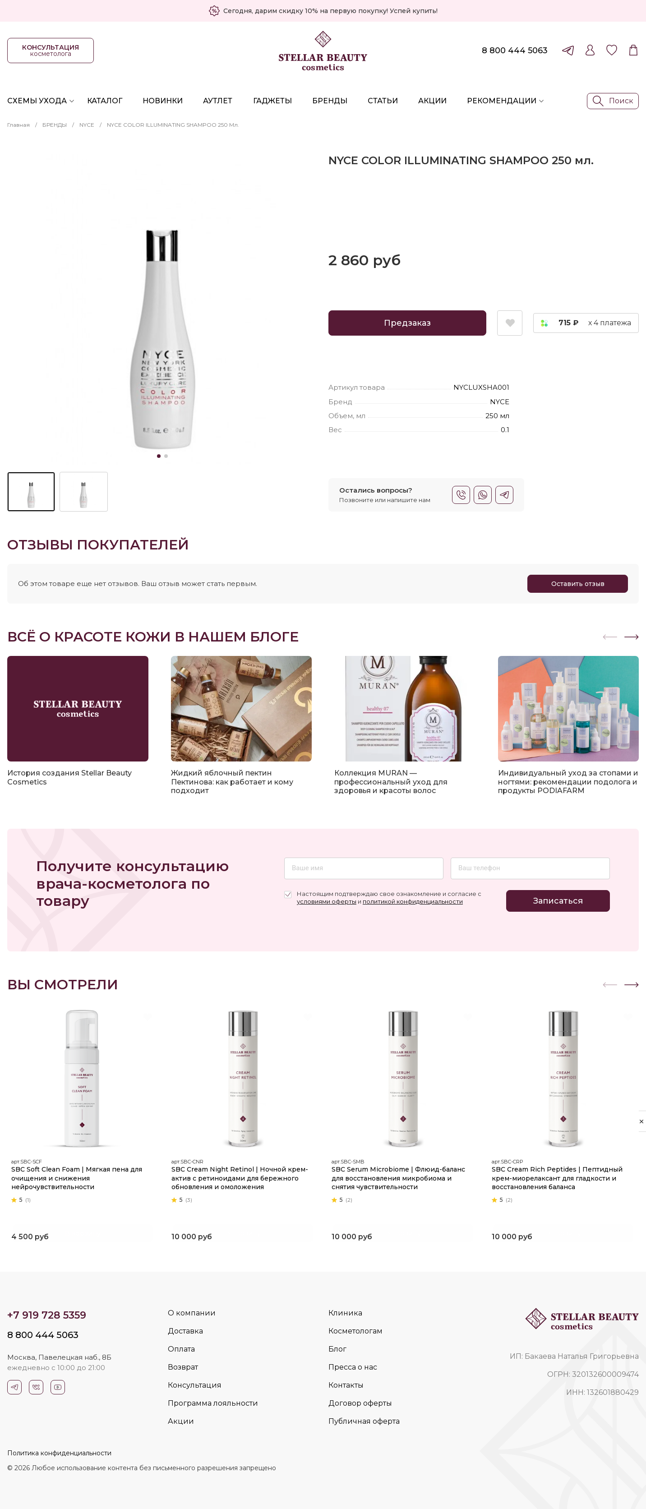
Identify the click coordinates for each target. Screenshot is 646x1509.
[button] (631, 637)
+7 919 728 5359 (46, 1315)
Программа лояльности (213, 1403)
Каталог (104, 101)
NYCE (86, 124)
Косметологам (355, 1331)
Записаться (558, 901)
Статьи (383, 101)
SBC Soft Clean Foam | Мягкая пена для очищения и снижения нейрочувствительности (79, 1175)
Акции (432, 101)
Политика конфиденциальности (59, 1453)
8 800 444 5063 (515, 50)
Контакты (346, 1385)
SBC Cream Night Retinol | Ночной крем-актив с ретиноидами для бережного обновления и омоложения (243, 1175)
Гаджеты (272, 101)
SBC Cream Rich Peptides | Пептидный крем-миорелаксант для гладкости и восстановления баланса (560, 1175)
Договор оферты (360, 1403)
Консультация (194, 1385)
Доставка (185, 1331)
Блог (337, 1349)
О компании (192, 1313)
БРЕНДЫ (54, 124)
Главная (18, 124)
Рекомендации (501, 101)
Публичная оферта (364, 1421)
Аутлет (217, 101)
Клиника (345, 1313)
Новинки (163, 101)
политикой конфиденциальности (413, 901)
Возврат (183, 1367)
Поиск (613, 101)
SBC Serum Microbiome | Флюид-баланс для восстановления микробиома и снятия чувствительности (401, 1175)
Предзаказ (407, 323)
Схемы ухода (37, 101)
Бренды (329, 101)
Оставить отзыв (577, 584)
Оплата (181, 1349)
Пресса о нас (352, 1367)
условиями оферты (326, 901)
